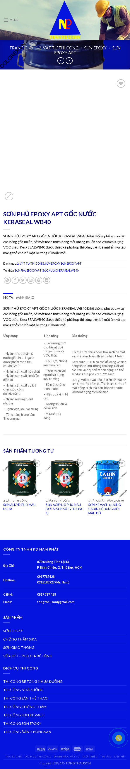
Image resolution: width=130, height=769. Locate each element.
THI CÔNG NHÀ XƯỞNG (23, 690)
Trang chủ (21, 48)
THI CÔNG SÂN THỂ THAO (25, 698)
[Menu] (11, 20)
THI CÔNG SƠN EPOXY (22, 723)
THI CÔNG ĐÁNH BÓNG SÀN (27, 732)
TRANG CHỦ (13, 756)
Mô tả (8, 297)
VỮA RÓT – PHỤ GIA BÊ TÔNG (27, 656)
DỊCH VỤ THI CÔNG (38, 756)
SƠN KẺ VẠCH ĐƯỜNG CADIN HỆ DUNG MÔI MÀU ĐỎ (104, 509)
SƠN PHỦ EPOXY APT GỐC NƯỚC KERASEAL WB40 (47, 270)
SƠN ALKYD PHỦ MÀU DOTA (19, 507)
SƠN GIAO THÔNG (18, 647)
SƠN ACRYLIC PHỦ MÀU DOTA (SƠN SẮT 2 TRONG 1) (65, 509)
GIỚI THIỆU (90, 756)
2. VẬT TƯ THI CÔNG (59, 48)
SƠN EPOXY (95, 48)
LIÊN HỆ (119, 756)
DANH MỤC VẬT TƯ (67, 756)
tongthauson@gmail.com (55, 602)
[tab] (8, 297)
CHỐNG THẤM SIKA (20, 639)
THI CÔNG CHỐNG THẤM (25, 707)
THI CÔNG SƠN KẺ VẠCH (23, 715)
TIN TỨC (105, 756)
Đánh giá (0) (25, 297)
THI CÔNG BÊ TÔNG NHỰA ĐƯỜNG (33, 681)
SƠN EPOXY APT (71, 263)
